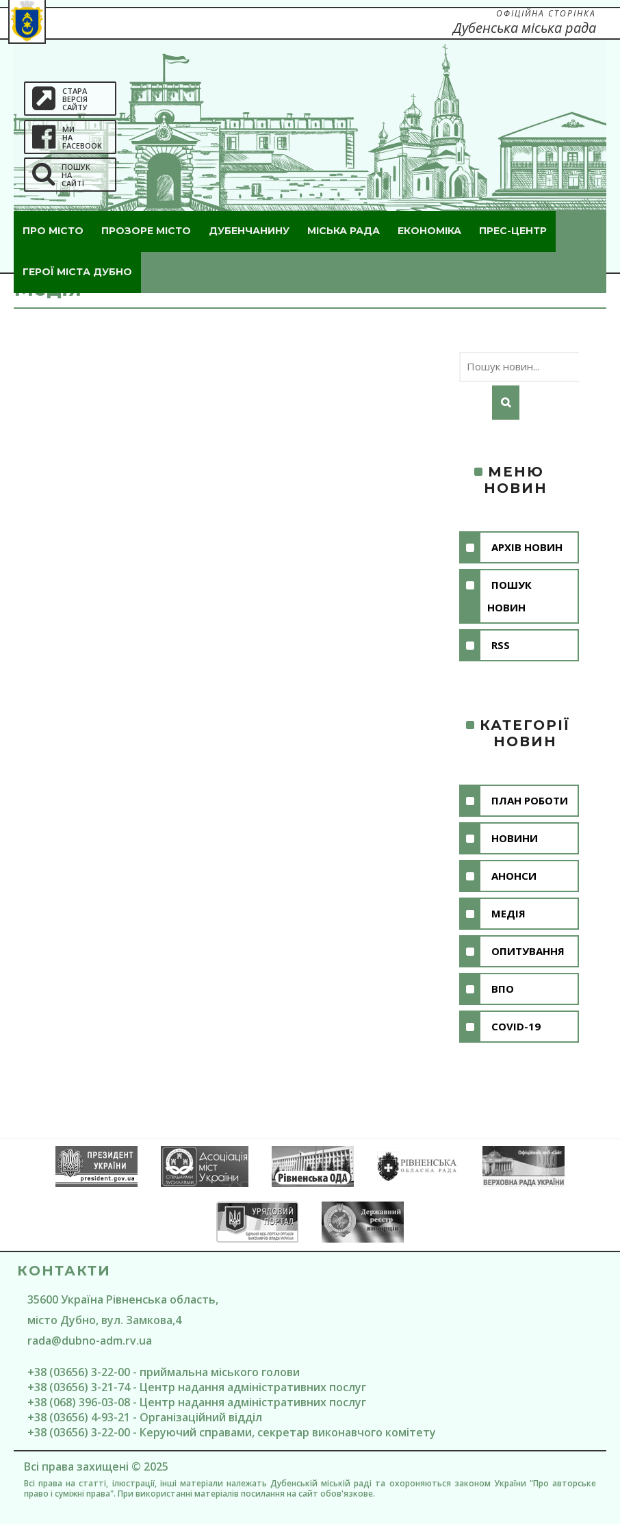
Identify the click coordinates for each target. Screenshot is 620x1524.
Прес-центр (513, 231)
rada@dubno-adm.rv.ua (89, 1340)
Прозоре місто (146, 231)
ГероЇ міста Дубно (77, 272)
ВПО (502, 988)
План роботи (529, 800)
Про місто (53, 231)
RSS (500, 645)
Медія (508, 913)
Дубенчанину (249, 231)
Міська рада (343, 231)
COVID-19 (516, 1026)
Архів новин (527, 547)
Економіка (429, 231)
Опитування (528, 951)
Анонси (514, 875)
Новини (514, 838)
